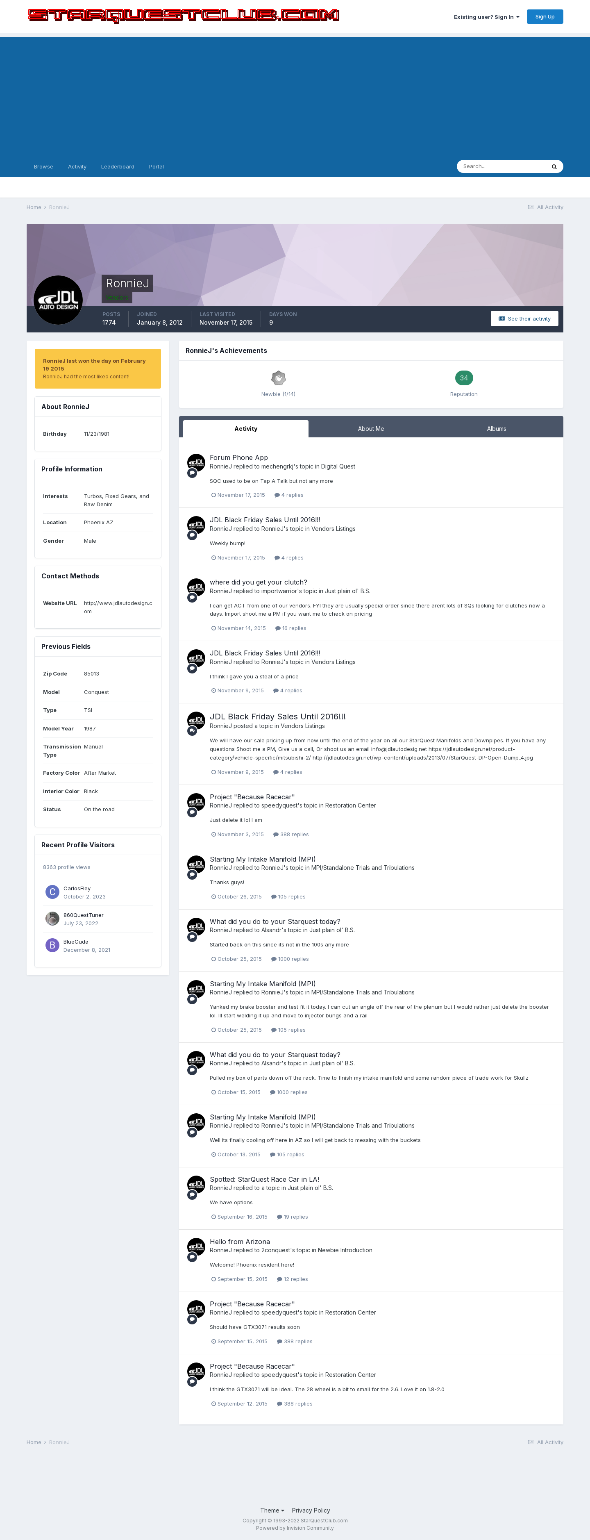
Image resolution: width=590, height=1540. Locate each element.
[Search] (501, 166)
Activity (77, 166)
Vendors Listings (333, 528)
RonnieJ (221, 466)
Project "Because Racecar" (252, 797)
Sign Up (545, 16)
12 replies (292, 1279)
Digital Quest (338, 466)
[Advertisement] (295, 94)
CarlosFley (77, 888)
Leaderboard (117, 166)
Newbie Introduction (345, 1250)
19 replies (292, 1216)
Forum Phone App (239, 457)
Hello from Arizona (240, 1241)
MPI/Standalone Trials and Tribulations (363, 867)
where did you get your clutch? (258, 582)
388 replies (291, 834)
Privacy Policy (311, 1510)
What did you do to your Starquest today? (275, 921)
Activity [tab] (245, 428)
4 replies (289, 494)
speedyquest (279, 805)
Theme (272, 1510)
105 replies (288, 896)
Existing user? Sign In (487, 17)
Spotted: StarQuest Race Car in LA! (264, 1179)
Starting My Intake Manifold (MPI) (263, 859)
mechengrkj (277, 466)
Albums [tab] (496, 428)
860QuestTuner (84, 915)
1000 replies (290, 958)
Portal (156, 166)
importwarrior (279, 590)
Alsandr (271, 929)
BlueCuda (76, 941)
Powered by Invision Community (295, 1528)
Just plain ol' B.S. (347, 590)
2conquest (275, 1250)
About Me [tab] (371, 428)
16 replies (290, 628)
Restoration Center (350, 805)
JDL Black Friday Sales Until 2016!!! (265, 520)
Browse (43, 166)
